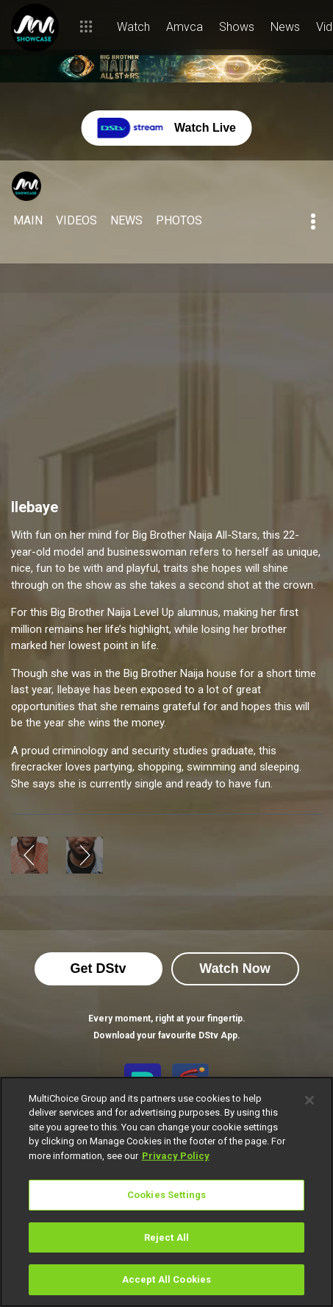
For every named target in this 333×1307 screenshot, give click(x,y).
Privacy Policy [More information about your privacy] (176, 1155)
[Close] (309, 1100)
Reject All (166, 1237)
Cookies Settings (166, 1194)
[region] (166, 1192)
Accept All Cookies (166, 1279)
